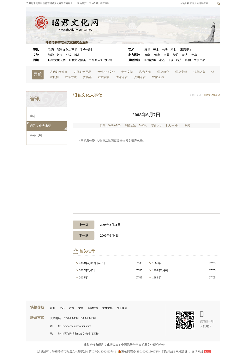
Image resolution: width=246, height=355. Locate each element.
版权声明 (104, 3)
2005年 (83, 277)
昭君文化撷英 (77, 60)
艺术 (131, 49)
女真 (194, 54)
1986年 (156, 263)
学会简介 (163, 71)
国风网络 (197, 351)
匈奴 (148, 54)
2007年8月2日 (88, 270)
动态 (51, 49)
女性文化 (107, 308)
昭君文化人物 (57, 60)
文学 (36, 54)
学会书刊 (86, 49)
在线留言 (104, 77)
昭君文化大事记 (67, 49)
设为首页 (82, 3)
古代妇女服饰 (58, 71)
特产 (179, 60)
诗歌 (51, 54)
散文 (60, 54)
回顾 (36, 60)
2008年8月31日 (96, 225)
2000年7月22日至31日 (93, 263)
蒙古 (185, 54)
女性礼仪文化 (106, 71)
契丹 (176, 54)
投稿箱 (87, 77)
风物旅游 (134, 60)
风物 (188, 60)
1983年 (156, 277)
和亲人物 (145, 71)
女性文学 (127, 71)
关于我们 (122, 308)
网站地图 (168, 351)
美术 (156, 49)
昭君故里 (150, 60)
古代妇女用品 (82, 71)
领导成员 (199, 71)
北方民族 (134, 54)
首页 (191, 95)
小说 (68, 54)
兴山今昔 (140, 77)
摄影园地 (185, 49)
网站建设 (181, 351)
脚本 (77, 54)
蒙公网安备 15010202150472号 (140, 351)
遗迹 (162, 60)
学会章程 (181, 71)
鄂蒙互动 (158, 77)
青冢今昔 (122, 77)
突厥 (166, 54)
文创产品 (199, 60)
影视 (147, 49)
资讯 (36, 49)
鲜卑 (157, 54)
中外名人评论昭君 (100, 60)
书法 (165, 49)
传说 (170, 60)
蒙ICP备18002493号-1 (102, 351)
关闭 (187, 125)
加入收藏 (93, 3)
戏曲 (173, 49)
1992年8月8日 (161, 270)
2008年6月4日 (96, 235)
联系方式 (71, 77)
